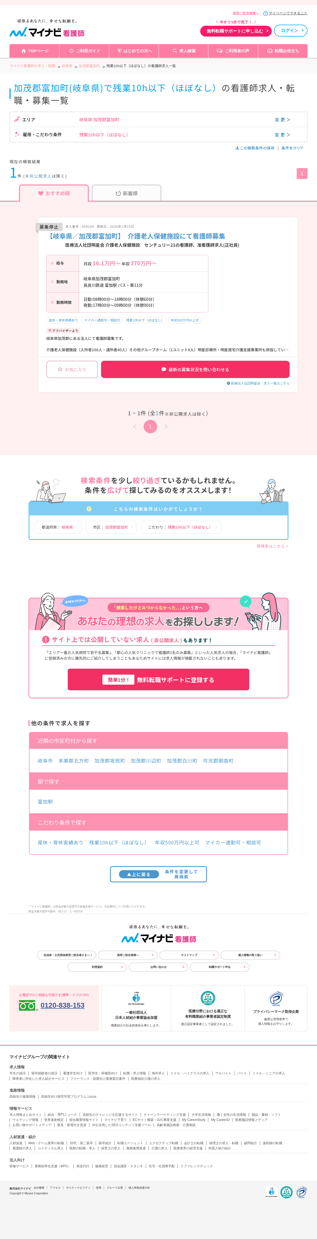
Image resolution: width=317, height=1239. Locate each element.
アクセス (55, 1187)
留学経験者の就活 (44, 1073)
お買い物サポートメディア (31, 1125)
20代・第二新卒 (81, 1143)
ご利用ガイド (88, 50)
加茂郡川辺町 (146, 760)
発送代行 (82, 1166)
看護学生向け (73, 1073)
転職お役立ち (287, 50)
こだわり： (180, 527)
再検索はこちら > (273, 546)
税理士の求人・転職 (223, 1143)
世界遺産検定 (54, 1120)
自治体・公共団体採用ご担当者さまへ (67, 955)
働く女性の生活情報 (231, 1115)
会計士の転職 (193, 1143)
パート (242, 1073)
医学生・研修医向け (103, 1073)
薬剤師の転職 (272, 1143)
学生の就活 (17, 1073)
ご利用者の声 (237, 50)
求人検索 (187, 50)
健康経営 (101, 1166)
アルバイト (223, 1073)
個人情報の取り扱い (250, 955)
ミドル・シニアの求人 (269, 1073)
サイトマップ (189, 955)
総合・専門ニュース (62, 1115)
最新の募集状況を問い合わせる (195, 369)
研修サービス (19, 1166)
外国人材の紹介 (219, 1148)
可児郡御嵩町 (218, 760)
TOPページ (38, 50)
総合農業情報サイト (84, 1120)
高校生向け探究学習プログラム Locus (68, 1096)
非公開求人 (41, 176)
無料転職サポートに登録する (158, 680)
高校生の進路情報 (22, 1096)
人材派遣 (15, 1143)
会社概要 (39, 1187)
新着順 (127, 193)
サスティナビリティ (78, 1187)
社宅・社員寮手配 (162, 1166)
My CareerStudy (194, 1120)
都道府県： (57, 527)
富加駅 (45, 801)
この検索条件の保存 (255, 148)
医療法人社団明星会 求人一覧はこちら (260, 383)
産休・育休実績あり (63, 320)
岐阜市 (45, 760)
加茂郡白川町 (182, 760)
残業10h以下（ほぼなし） (145, 320)
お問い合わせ (158, 966)
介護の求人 (159, 1148)
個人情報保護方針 (139, 1187)
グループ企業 (115, 1187)
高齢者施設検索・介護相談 (176, 1125)
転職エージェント (130, 1143)
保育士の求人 (111, 1148)
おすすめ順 (54, 193)
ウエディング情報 (25, 1120)
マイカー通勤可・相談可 (102, 320)
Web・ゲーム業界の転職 (46, 1143)
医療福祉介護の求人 (145, 1079)
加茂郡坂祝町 (110, 760)
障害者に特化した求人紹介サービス (38, 1079)
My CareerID (220, 1120)
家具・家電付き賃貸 (71, 1125)
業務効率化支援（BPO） (53, 1166)
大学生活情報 (201, 1115)
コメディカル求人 (51, 1148)
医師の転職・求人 (82, 1148)
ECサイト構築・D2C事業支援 (154, 1120)
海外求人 (158, 1073)
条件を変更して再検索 (158, 874)
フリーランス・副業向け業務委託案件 (97, 1079)
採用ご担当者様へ (246, 13)
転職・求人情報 (134, 1073)
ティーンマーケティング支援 (165, 1115)
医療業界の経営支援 (188, 1148)
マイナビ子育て (115, 1120)
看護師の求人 (22, 1148)
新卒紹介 (105, 1143)
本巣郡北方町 (74, 760)
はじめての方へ (138, 50)
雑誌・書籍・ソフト (266, 1115)
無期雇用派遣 (136, 1148)
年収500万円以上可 (185, 320)
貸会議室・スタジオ (128, 1166)
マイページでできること (288, 13)
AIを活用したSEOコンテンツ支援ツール (121, 1125)
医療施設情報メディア (251, 1120)
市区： (110, 527)
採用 (98, 1187)
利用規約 (97, 966)
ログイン (289, 30)
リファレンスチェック (196, 1166)
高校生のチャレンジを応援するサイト (110, 1115)
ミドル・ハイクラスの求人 (189, 1073)
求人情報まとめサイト (25, 1115)
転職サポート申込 (220, 966)
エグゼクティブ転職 (163, 1143)
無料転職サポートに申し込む (235, 31)
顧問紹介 (250, 1143)
